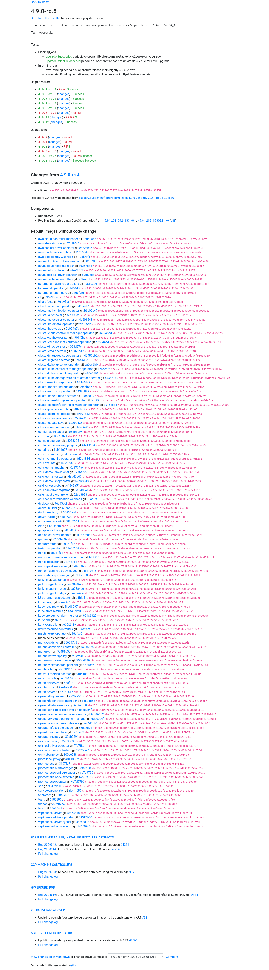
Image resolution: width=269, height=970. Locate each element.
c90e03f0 (91, 373)
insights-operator (49, 548)
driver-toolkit (46, 517)
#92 (144, 917)
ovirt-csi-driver (47, 741)
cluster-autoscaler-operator (56, 319)
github (73, 965)
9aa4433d (81, 360)
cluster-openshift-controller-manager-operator (68, 405)
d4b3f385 (65, 669)
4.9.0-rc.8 (47, 151)
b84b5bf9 (75, 432)
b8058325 (72, 440)
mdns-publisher (48, 642)
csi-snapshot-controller (53, 494)
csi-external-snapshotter (54, 481)
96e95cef (52, 297)
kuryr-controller (48, 624)
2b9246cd (105, 333)
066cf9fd (78, 292)
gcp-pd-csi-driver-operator (55, 535)
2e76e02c (81, 418)
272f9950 (75, 696)
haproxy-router (48, 544)
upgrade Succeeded (59, 56)
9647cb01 (64, 602)
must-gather (46, 669)
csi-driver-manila (49, 454)
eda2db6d (88, 701)
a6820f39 (77, 351)
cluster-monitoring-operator (56, 387)
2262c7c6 (83, 750)
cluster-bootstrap (49, 328)
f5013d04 (82, 252)
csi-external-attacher (51, 467)
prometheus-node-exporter (56, 777)
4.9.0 (42, 147)
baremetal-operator (51, 288)
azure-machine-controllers (55, 279)
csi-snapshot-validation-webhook (60, 499)
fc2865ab (84, 324)
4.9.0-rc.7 (47, 156)
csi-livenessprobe (49, 485)
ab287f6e (56, 553)
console (43, 436)
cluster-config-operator (53, 337)
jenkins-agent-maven (52, 588)
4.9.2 (42, 137)
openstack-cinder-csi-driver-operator (62, 714)
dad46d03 (75, 476)
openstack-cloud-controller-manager (62, 719)
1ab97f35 (84, 777)
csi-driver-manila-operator (55, 458)
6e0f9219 (70, 683)
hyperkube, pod (43, 887)
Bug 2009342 (47, 844)
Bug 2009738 (47, 872)
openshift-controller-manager (57, 701)
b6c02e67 (91, 310)
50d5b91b (68, 508)
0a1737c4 (77, 467)
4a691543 (85, 319)
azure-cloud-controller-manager (59, 261)
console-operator (49, 440)
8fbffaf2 (79, 409)
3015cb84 (110, 405)
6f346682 (97, 714)
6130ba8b (60, 539)
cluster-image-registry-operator (58, 355)
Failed (62, 89)
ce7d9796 (86, 772)
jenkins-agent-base (50, 584)
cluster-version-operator (54, 427)
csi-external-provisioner (53, 472)
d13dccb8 (81, 575)
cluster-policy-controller (53, 409)
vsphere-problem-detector (55, 826)
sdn (40, 786)
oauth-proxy (46, 687)
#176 (132, 872)
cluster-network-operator (54, 391)
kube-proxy (45, 602)
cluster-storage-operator (54, 418)
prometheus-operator (52, 781)
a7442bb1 (91, 723)
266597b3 (70, 642)
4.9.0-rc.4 (47, 89)
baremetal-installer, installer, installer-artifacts (72, 837)
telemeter (44, 795)
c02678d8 (91, 261)
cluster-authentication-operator (58, 310)
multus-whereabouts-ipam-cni (58, 665)
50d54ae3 (69, 512)
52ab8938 (82, 481)
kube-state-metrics (50, 611)
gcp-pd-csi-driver (49, 530)
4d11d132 (72, 759)
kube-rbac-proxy (48, 606)
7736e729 (80, 472)
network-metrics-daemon (55, 674)
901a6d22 (89, 615)
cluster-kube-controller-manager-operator (65, 369)
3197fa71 (65, 763)
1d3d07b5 (95, 557)
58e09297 (71, 606)
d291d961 (89, 665)
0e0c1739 (67, 463)
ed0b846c (68, 678)
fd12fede (78, 656)
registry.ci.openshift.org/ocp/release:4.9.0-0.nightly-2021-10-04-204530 (126, 198)
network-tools (47, 678)
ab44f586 (75, 790)
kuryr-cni (44, 620)
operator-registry (49, 736)
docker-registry (48, 512)
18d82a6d (89, 239)
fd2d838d (83, 458)
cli (39, 297)
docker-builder (47, 508)
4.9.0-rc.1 (47, 99)
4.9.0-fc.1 (47, 108)
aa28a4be (59, 580)
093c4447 (83, 382)
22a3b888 (68, 741)
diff (173, 220)
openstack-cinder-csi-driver (56, 710)
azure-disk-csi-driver (51, 270)
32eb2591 (85, 728)
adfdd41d (82, 597)
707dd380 (83, 660)
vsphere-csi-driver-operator (56, 817)
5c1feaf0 (55, 526)
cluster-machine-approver (55, 382)
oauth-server (46, 692)
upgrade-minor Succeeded (63, 61)
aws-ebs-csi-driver (50, 243)
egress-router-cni (49, 521)
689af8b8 (80, 705)
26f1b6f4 (73, 243)
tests (41, 799)
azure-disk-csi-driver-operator (57, 275)
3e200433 (75, 423)
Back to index (40, 2)
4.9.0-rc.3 (47, 94)
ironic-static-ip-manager (54, 575)
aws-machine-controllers (54, 252)
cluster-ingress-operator (54, 360)
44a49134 (88, 445)
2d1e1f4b (68, 544)
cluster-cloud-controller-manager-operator (66, 333)
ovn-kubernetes (48, 754)
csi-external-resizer (50, 476)
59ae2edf (84, 629)
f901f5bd (79, 337)
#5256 (115, 849)
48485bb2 (91, 355)
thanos (42, 804)
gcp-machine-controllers (51, 864)
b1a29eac (83, 535)
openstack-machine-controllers (58, 723)
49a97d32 (83, 414)
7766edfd (104, 369)
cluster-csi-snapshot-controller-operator (64, 342)
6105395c (56, 799)
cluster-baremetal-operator (56, 324)
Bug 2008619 (47, 895)
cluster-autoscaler (50, 315)
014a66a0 (81, 427)
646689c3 (84, 826)
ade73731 (76, 270)
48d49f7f (71, 530)
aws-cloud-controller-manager (58, 239)
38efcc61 (78, 633)
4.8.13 (43, 117)
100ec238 (70, 754)
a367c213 (90, 571)
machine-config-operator (51, 933)
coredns (43, 449)
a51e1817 (66, 692)
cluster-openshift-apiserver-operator (62, 400)
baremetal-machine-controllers (58, 284)
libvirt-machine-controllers (55, 629)
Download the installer (45, 18)
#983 (194, 895)
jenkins (43, 580)
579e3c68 (84, 768)
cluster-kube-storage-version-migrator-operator (69, 378)
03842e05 (62, 795)
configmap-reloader (51, 432)
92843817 (87, 396)
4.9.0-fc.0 (47, 113)
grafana (43, 539)
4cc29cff (96, 400)
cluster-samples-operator (55, 414)
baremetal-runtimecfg (52, 292)
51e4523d (72, 548)
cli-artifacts (45, 301)
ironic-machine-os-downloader (58, 571)
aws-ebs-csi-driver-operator (56, 248)
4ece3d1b (73, 813)
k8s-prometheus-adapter (54, 597)
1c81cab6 (90, 284)
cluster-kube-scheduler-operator (59, 373)
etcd (41, 526)
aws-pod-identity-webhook (55, 257)
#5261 (124, 844)
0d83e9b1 (83, 306)
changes (63, 94)
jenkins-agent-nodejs (52, 593)
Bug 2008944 (47, 849)
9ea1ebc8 (65, 687)
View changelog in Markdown (50, 957)
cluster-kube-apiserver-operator (59, 364)
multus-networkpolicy (52, 656)
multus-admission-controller (57, 647)
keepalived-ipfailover (48, 910)
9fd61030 (82, 674)
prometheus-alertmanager (55, 768)
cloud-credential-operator (55, 306)
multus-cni (45, 651)
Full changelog (48, 853)
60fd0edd (88, 275)
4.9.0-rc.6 (47, 161)
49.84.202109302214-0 (153, 220)
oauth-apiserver (48, 683)
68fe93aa (73, 315)
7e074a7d (72, 328)
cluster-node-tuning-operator (57, 396)
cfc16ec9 (78, 732)
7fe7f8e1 (80, 745)
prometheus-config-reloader (56, 772)
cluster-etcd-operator (52, 351)
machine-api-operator (52, 633)
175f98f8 (84, 257)
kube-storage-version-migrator (58, 615)
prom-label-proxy (49, 759)
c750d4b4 (102, 342)
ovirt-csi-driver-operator (53, 745)
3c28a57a (87, 647)
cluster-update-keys (51, 423)
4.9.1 (42, 142)
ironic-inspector (48, 562)
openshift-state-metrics (53, 705)
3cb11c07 (60, 449)
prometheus (46, 763)
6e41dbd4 (74, 611)
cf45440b (75, 288)
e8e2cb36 (85, 248)
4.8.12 (43, 122)
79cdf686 (86, 387)
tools (41, 808)
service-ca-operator (51, 790)
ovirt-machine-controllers (55, 750)
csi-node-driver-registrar (54, 490)
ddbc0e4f (71, 454)
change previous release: (91, 957)
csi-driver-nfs (46, 463)
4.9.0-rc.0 (47, 103)
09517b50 (85, 817)
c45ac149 (111, 378)
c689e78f (84, 279)
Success (72, 89)
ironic (42, 553)
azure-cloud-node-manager (56, 266)
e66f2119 (61, 620)
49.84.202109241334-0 (118, 220)
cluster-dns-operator (51, 346)
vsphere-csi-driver (50, 813)
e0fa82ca (58, 804)
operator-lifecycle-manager (56, 728)
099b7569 (72, 521)
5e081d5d (64, 651)
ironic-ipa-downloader (52, 566)
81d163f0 (66, 517)
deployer (44, 503)
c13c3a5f (72, 485)
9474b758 (70, 562)
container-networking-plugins (57, 445)
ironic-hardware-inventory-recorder (61, 557)
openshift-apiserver (51, 696)
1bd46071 (60, 436)
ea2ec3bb (91, 364)
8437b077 (82, 391)
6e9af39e (78, 566)
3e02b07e (81, 490)
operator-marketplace (52, 732)
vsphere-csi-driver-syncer (54, 822)
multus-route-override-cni (55, 660)
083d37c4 (76, 346)
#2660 (133, 940)
